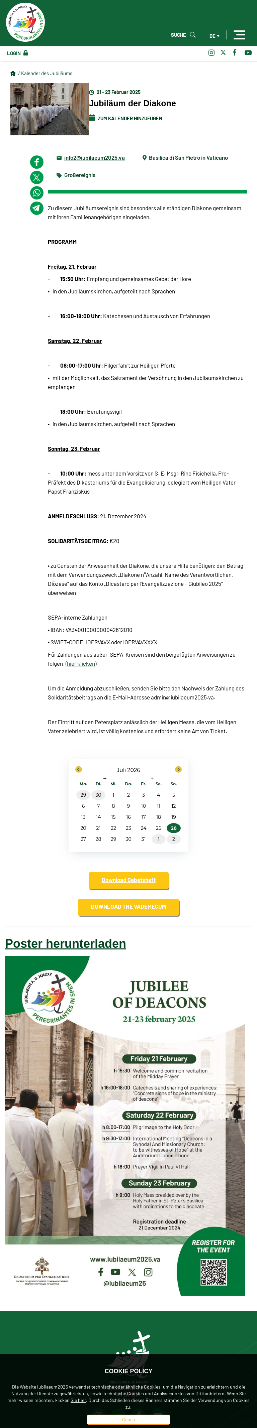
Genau (128, 1419)
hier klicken (81, 663)
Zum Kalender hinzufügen (125, 118)
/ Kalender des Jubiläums (45, 73)
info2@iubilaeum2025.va (94, 157)
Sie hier (78, 1400)
